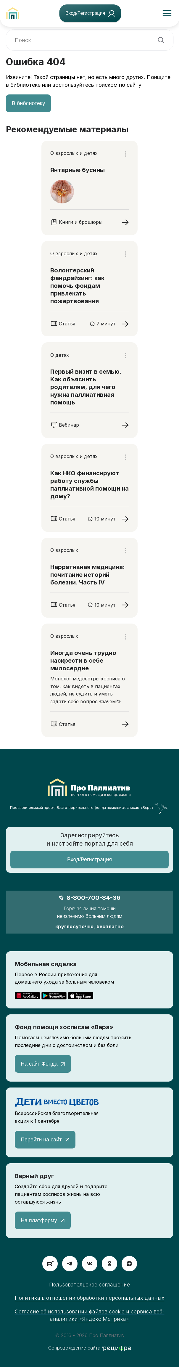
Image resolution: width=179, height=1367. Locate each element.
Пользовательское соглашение (89, 1284)
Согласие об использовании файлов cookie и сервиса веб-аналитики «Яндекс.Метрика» (90, 1315)
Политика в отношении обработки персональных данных (90, 1298)
